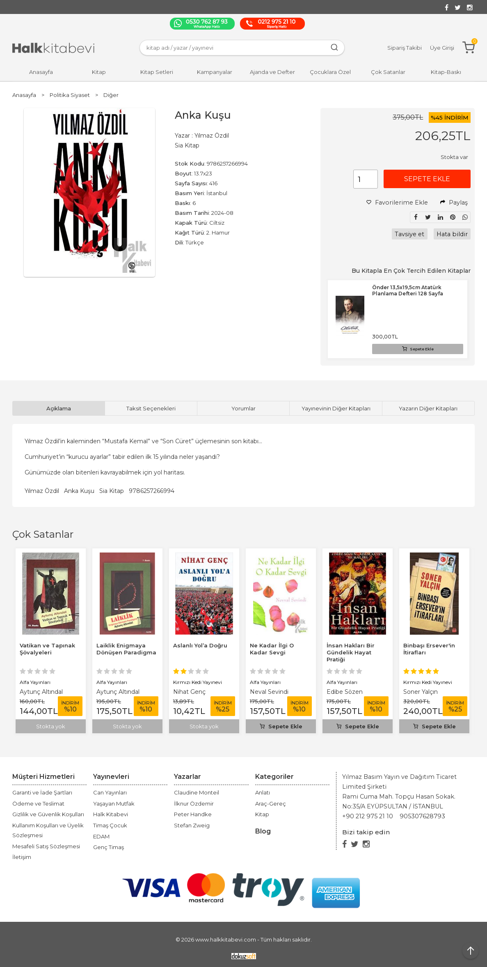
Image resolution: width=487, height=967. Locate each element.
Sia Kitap (111, 491)
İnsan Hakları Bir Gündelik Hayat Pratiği (351, 652)
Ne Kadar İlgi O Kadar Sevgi (272, 649)
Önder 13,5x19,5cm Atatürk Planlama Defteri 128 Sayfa (407, 290)
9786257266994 (151, 491)
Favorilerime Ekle (397, 202)
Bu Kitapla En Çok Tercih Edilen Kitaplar (411, 270)
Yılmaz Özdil (42, 491)
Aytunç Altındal (41, 691)
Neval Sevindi (269, 691)
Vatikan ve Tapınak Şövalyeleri (47, 649)
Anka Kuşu (79, 491)
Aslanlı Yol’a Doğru (200, 645)
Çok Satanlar (42, 534)
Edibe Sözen (345, 691)
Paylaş (454, 202)
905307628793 (422, 816)
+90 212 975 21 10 (367, 816)
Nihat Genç (189, 691)
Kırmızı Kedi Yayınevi (197, 682)
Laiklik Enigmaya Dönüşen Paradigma (126, 649)
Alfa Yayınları (35, 682)
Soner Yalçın (420, 691)
